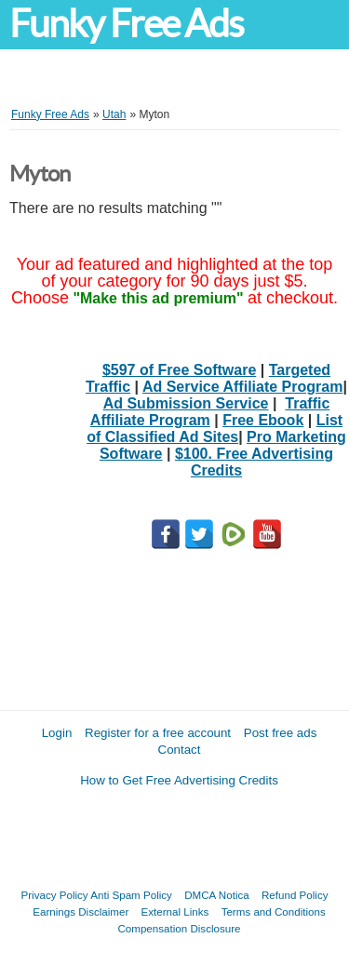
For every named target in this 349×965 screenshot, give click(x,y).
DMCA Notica (216, 895)
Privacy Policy (54, 895)
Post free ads (280, 733)
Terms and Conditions (273, 911)
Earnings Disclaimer (80, 911)
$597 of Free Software (179, 370)
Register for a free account (158, 733)
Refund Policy (295, 895)
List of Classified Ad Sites (214, 428)
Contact (179, 750)
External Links (175, 911)
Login (57, 733)
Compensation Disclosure (178, 928)
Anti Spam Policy (131, 895)
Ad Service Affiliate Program (242, 387)
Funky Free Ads (126, 24)
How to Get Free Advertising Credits (179, 780)
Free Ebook (262, 420)
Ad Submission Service (186, 403)
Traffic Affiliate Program (209, 411)
